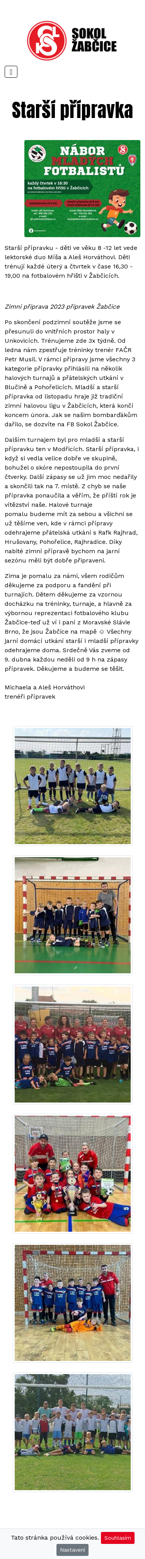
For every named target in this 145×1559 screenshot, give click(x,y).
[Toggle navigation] (11, 72)
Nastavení (72, 1550)
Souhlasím (117, 1538)
